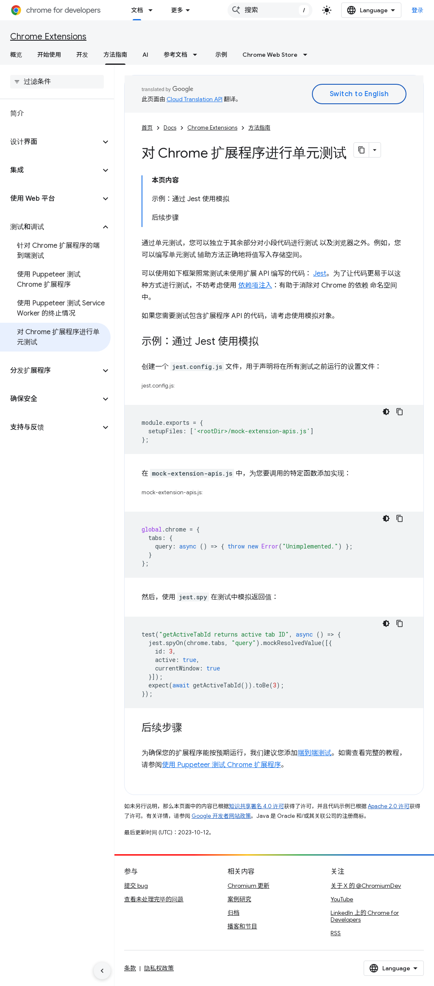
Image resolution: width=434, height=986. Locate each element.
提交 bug (136, 885)
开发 (82, 54)
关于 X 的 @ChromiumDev (366, 885)
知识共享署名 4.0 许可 (256, 806)
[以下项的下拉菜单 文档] (153, 10)
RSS (336, 933)
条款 (130, 968)
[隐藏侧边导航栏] (102, 970)
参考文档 (175, 54)
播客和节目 (242, 926)
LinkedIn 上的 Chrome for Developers (365, 916)
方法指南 (259, 127)
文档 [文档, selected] (137, 10)
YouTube (342, 899)
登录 (418, 10)
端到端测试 (314, 753)
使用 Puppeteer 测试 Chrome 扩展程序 (221, 765)
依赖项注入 (255, 285)
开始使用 (49, 54)
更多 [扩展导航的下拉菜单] (177, 10)
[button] (50, 142)
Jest (319, 273)
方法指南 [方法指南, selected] (115, 54)
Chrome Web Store (270, 54)
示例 (221, 54)
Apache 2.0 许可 (388, 806)
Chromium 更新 (249, 885)
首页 (147, 127)
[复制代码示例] (399, 411)
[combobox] (270, 10)
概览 (16, 54)
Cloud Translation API (195, 99)
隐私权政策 (159, 968)
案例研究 (239, 899)
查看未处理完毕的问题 (154, 899)
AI (145, 54)
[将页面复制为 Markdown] (361, 150)
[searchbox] (57, 82)
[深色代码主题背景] (386, 411)
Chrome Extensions (48, 36)
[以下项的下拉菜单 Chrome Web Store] (308, 55)
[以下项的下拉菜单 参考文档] (197, 55)
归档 (233, 913)
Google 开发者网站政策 (221, 816)
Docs (170, 127)
